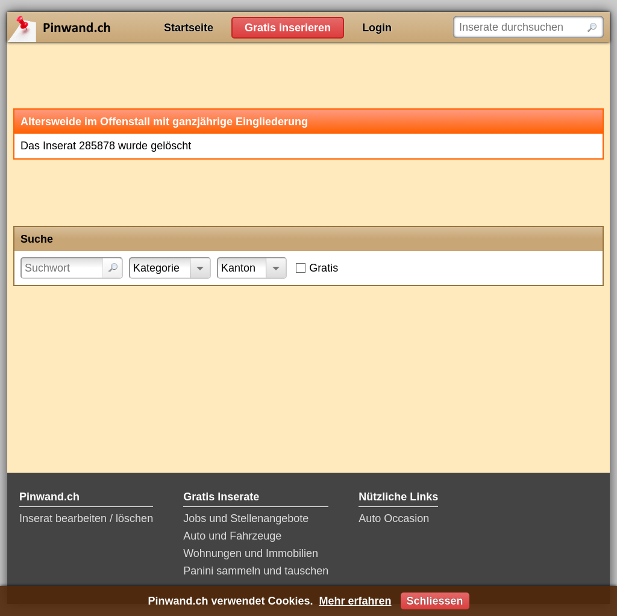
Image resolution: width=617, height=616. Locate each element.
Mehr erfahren (355, 601)
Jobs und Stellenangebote (245, 518)
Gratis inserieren (288, 28)
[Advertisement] (308, 75)
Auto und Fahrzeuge (232, 536)
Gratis (323, 268)
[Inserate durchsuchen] (528, 27)
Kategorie (156, 268)
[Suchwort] (71, 268)
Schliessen (435, 601)
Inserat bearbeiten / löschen (86, 518)
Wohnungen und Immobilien (250, 553)
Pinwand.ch (97, 27)
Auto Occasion (394, 518)
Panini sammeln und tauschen (255, 571)
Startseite (188, 28)
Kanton (238, 268)
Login (377, 28)
